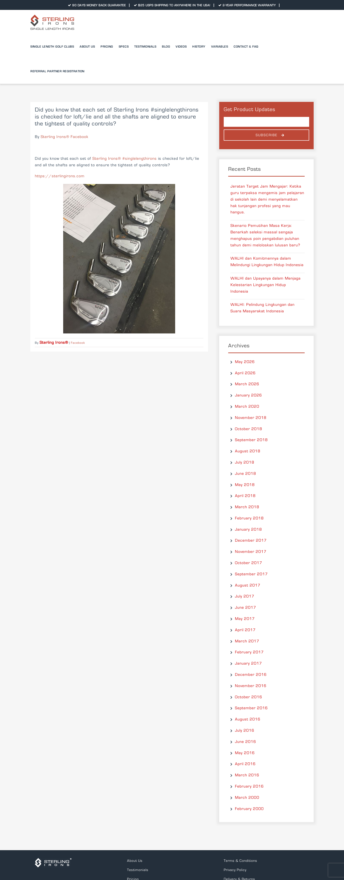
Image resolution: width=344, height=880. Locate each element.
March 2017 (247, 641)
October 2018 (248, 429)
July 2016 (244, 731)
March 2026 (247, 384)
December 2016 (251, 675)
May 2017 (245, 619)
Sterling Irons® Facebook (64, 137)
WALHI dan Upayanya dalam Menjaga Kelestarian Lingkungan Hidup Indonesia (265, 284)
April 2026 (245, 373)
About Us (135, 860)
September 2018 (251, 440)
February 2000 (249, 809)
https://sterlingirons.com (60, 176)
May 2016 (245, 753)
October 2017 (248, 563)
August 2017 (247, 585)
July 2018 (244, 462)
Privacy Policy (235, 870)
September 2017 (251, 574)
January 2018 (248, 530)
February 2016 (249, 786)
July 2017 (244, 596)
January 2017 (248, 663)
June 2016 (245, 742)
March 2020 (247, 407)
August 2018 (247, 451)
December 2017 (251, 541)
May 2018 (245, 485)
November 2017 (250, 552)
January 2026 (248, 395)
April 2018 (245, 496)
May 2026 (245, 362)
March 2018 (247, 507)
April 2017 (245, 630)
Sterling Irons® (106, 159)
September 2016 (251, 708)
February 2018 (249, 518)
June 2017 (245, 608)
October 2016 (248, 697)
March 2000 (247, 798)
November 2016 (250, 686)
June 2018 (245, 474)
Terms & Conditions (240, 860)
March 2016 (247, 775)
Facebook (78, 342)
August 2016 (247, 719)
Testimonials (137, 870)
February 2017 (249, 652)
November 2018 (250, 418)
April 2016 (245, 764)
